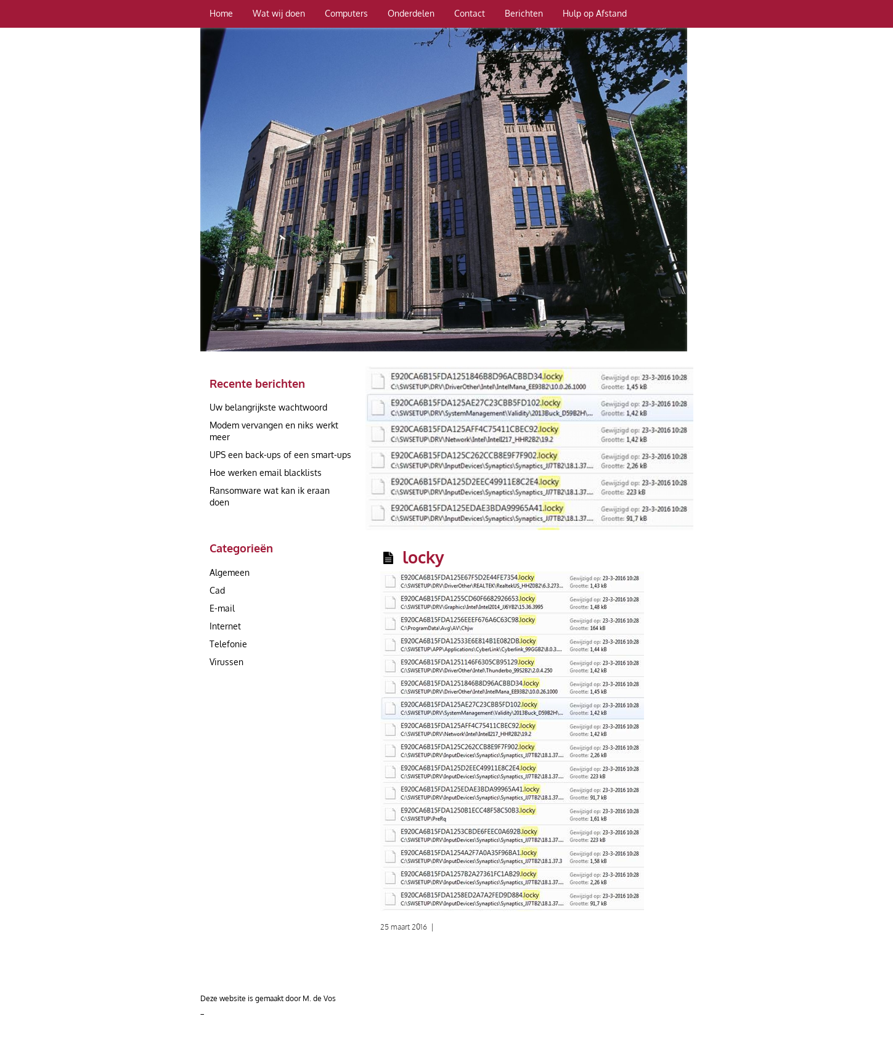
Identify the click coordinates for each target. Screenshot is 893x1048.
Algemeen (230, 572)
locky (423, 556)
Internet (225, 626)
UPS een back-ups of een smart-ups (280, 454)
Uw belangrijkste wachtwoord (268, 407)
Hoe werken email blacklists (266, 472)
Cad (217, 590)
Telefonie (228, 644)
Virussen (226, 662)
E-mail (222, 608)
